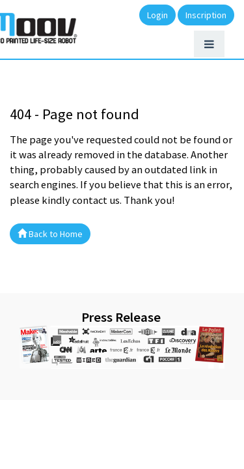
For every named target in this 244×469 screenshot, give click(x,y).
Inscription (205, 15)
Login (157, 15)
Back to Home (50, 234)
